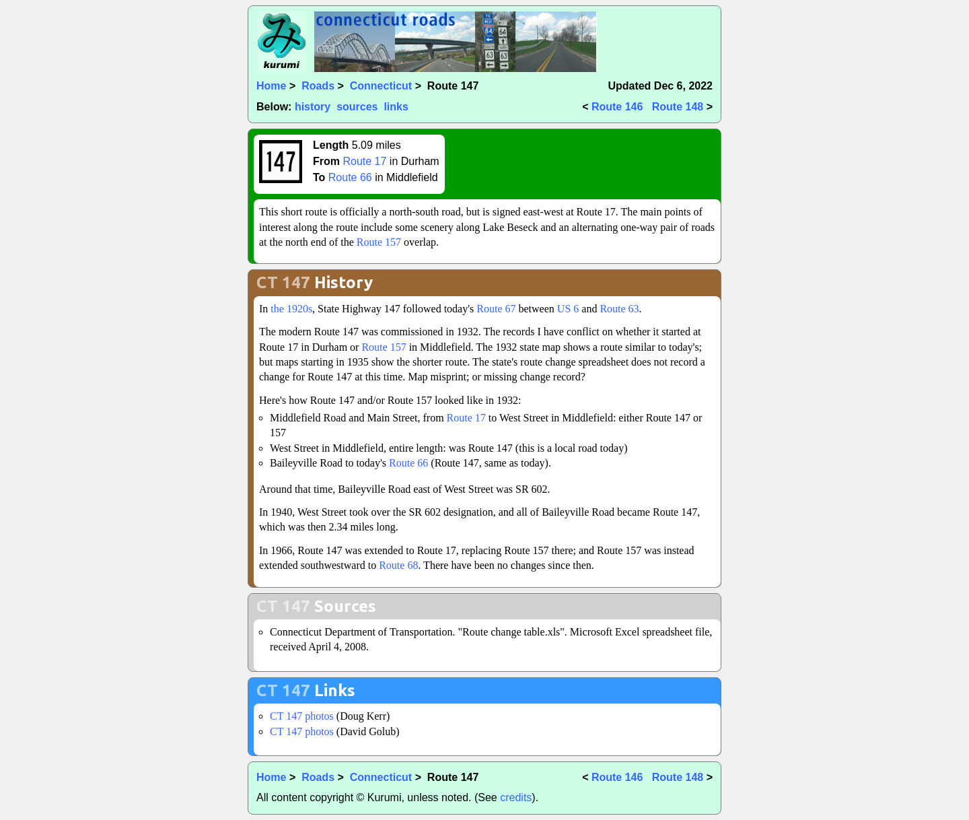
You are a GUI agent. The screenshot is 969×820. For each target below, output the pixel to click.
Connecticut (381, 86)
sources (357, 106)
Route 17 (364, 161)
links (396, 106)
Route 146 (617, 106)
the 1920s (291, 308)
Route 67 (495, 308)
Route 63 (619, 308)
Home (271, 86)
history (312, 106)
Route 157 (379, 242)
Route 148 (677, 106)
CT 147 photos (302, 716)
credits (516, 797)
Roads (317, 86)
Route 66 (350, 177)
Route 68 (398, 565)
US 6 (568, 308)
